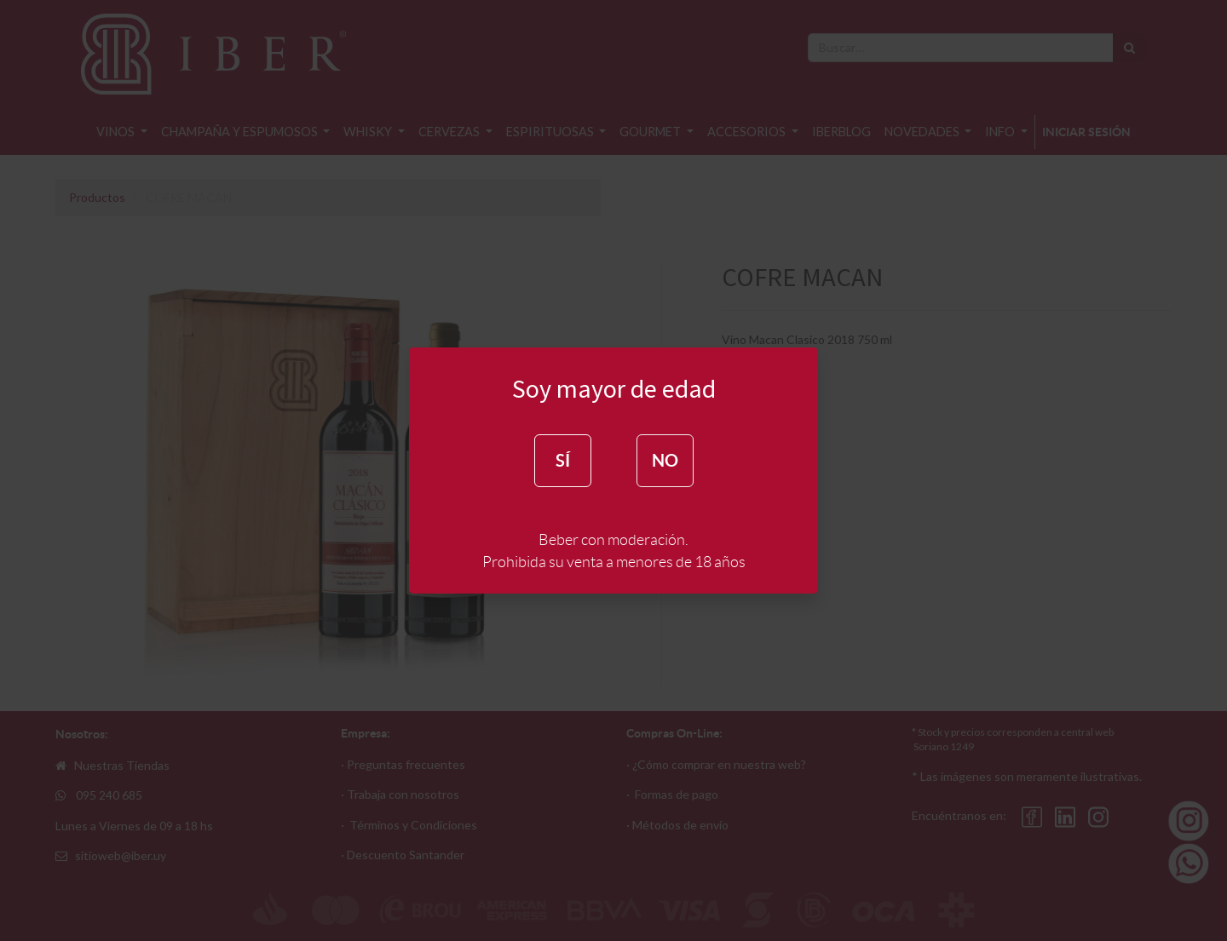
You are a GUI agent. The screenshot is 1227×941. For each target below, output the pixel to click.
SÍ (563, 460)
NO (665, 460)
